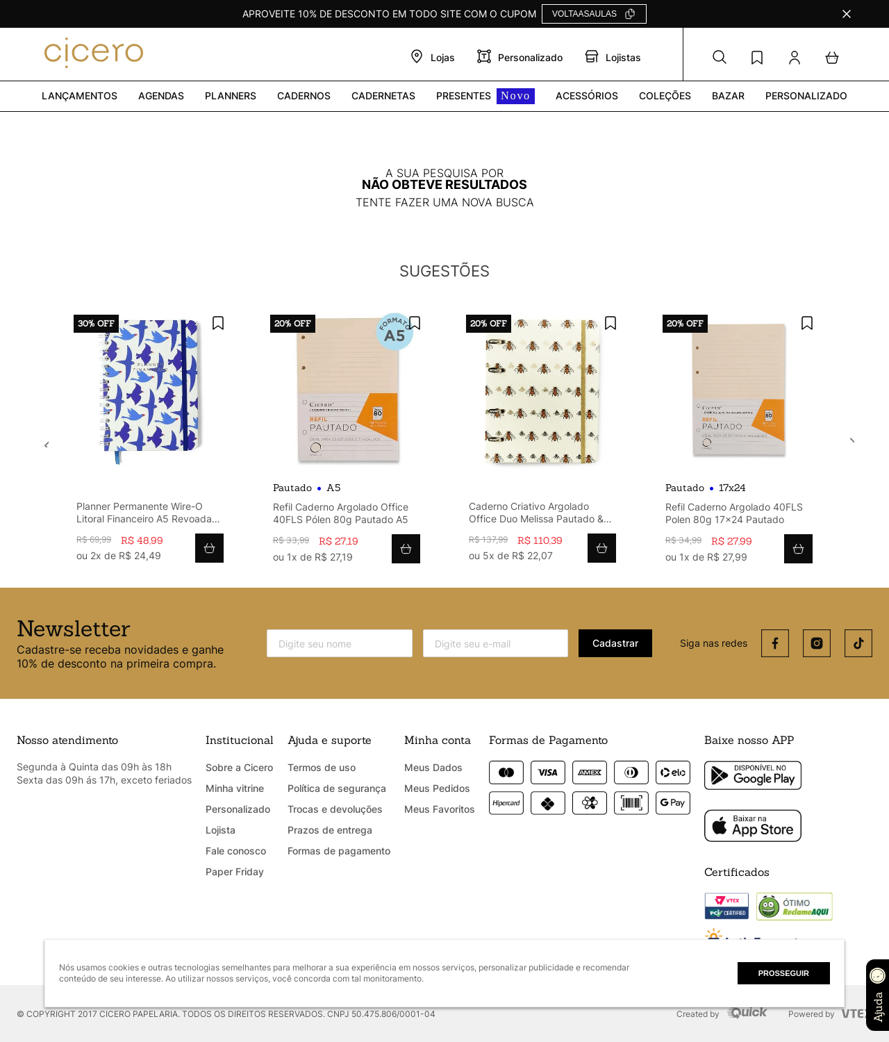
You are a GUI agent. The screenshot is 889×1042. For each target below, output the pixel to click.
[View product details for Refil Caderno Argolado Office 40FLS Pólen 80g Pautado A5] (346, 440)
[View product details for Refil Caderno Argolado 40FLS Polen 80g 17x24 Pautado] (738, 440)
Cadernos (304, 95)
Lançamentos (79, 95)
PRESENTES (485, 96)
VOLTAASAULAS (584, 14)
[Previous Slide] (42, 438)
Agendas (161, 95)
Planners (230, 95)
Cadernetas (383, 95)
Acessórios (587, 95)
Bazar (728, 95)
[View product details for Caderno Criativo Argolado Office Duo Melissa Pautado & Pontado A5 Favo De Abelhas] (542, 440)
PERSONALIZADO (806, 95)
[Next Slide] (847, 438)
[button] (719, 58)
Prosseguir (783, 973)
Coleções (665, 95)
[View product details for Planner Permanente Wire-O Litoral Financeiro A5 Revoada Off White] (150, 440)
